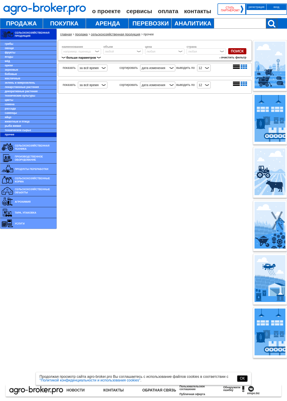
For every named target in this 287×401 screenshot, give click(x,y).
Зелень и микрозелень (20, 82)
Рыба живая (13, 125)
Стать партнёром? (230, 9)
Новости (76, 390)
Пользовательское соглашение (192, 388)
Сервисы (139, 11)
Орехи (9, 65)
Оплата (168, 11)
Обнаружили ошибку (231, 389)
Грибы (9, 43)
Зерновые (11, 69)
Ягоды (9, 56)
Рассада (10, 108)
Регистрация (256, 7)
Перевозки (150, 23)
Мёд (7, 61)
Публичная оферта (192, 394)
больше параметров (81, 57)
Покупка (64, 23)
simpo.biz (253, 393)
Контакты (197, 11)
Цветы (9, 100)
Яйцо (8, 117)
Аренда (107, 23)
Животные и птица (17, 121)
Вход (277, 7)
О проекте (106, 11)
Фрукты (10, 52)
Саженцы (11, 113)
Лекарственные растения (22, 87)
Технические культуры (20, 95)
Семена (10, 104)
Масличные (12, 78)
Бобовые (11, 74)
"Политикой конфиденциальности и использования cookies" (90, 380)
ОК (242, 378)
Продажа (21, 23)
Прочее (9, 134)
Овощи (9, 48)
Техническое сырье (18, 130)
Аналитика (192, 23)
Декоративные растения (21, 91)
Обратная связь (159, 390)
